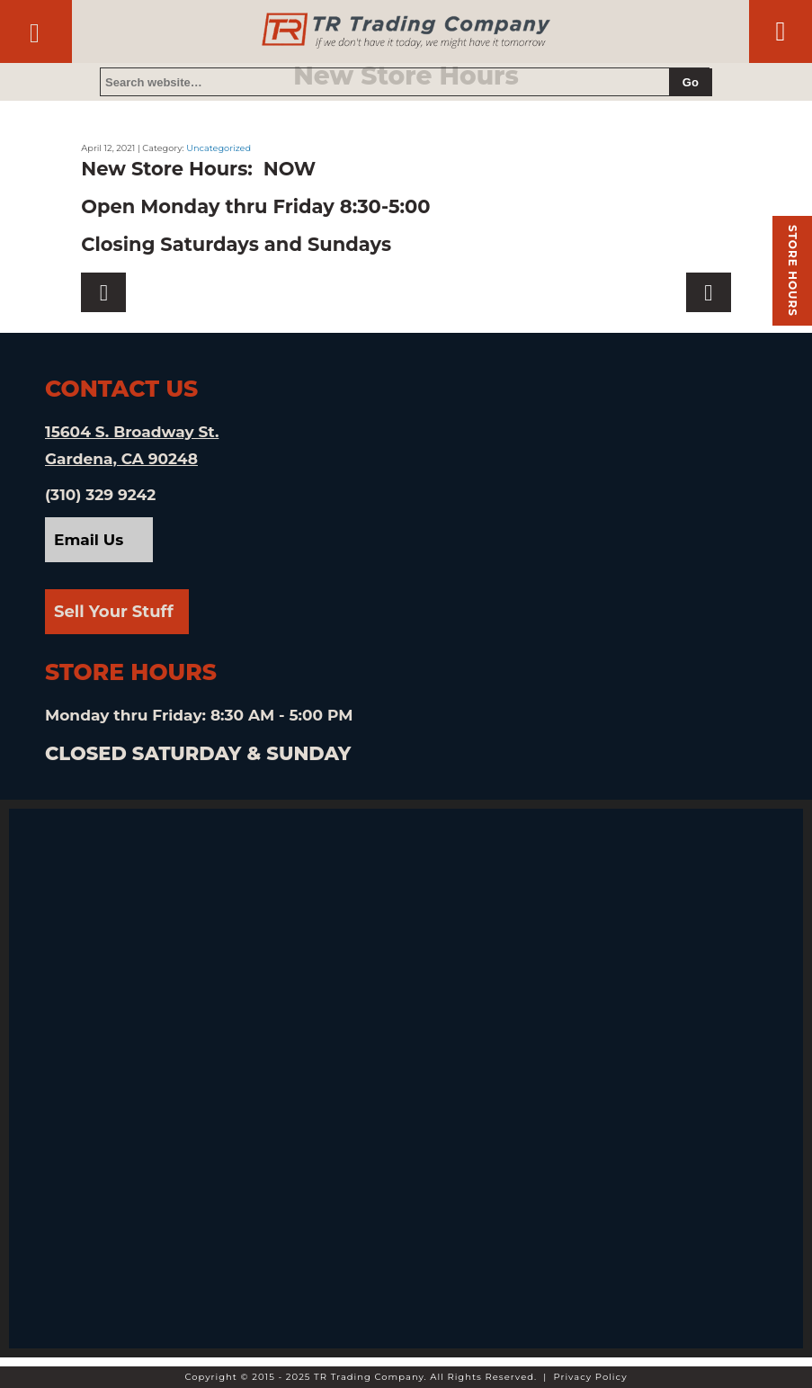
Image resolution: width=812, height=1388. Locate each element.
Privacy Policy (591, 1377)
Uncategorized (218, 148)
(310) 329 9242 (100, 495)
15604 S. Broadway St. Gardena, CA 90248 (132, 445)
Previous (708, 292)
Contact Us (34, 23)
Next (103, 292)
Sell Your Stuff (114, 612)
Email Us (88, 540)
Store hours (792, 271)
